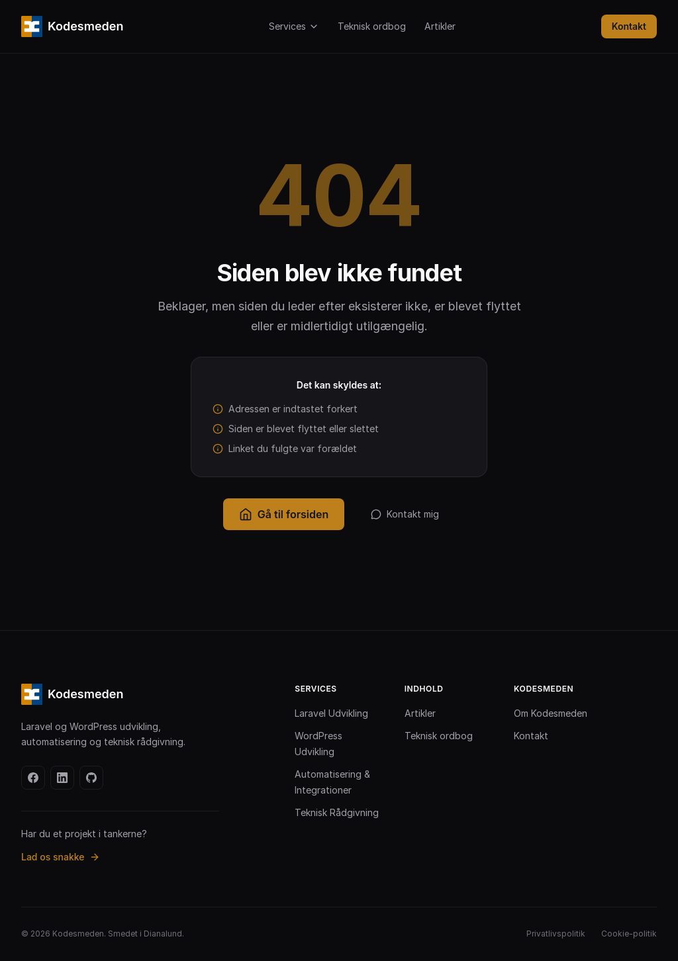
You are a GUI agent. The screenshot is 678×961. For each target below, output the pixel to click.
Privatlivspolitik (555, 933)
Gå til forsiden (283, 514)
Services (294, 26)
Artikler (440, 26)
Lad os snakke (60, 856)
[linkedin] (62, 778)
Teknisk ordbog (372, 26)
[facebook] (33, 778)
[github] (91, 778)
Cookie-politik (629, 933)
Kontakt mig (405, 514)
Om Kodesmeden (550, 713)
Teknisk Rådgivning (337, 812)
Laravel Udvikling (331, 713)
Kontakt (629, 26)
